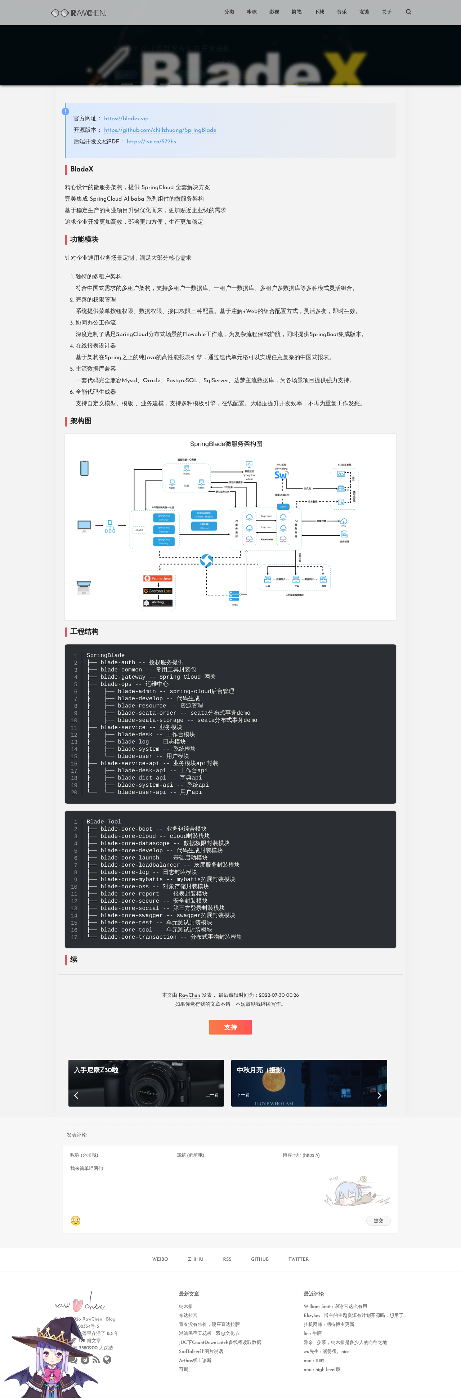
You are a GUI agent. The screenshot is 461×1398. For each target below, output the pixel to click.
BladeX (192, 67)
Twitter (109, 1390)
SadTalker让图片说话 (201, 1352)
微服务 (158, 67)
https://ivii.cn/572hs (151, 142)
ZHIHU (195, 1260)
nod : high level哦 (322, 1370)
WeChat (190, 1390)
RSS (227, 1260)
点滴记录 (167, 55)
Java (127, 67)
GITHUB (260, 1260)
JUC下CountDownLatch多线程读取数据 (220, 1343)
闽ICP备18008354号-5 (76, 1327)
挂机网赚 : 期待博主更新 (329, 1325)
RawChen (189, 995)
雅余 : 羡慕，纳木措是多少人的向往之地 (345, 1343)
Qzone (136, 1390)
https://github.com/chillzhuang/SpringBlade (160, 130)
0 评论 (195, 55)
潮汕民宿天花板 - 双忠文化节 (209, 1334)
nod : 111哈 (314, 1361)
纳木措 (186, 1307)
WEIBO (160, 1260)
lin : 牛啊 (313, 1334)
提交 (378, 1220)
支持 (230, 1027)
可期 (183, 1370)
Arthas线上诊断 (195, 1361)
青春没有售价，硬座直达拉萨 (209, 1325)
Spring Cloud (232, 67)
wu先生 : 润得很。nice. (327, 1352)
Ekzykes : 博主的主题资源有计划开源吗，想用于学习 (358, 1316)
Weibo (162, 1390)
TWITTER (298, 1260)
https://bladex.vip (126, 119)
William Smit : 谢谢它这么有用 (335, 1307)
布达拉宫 (188, 1316)
